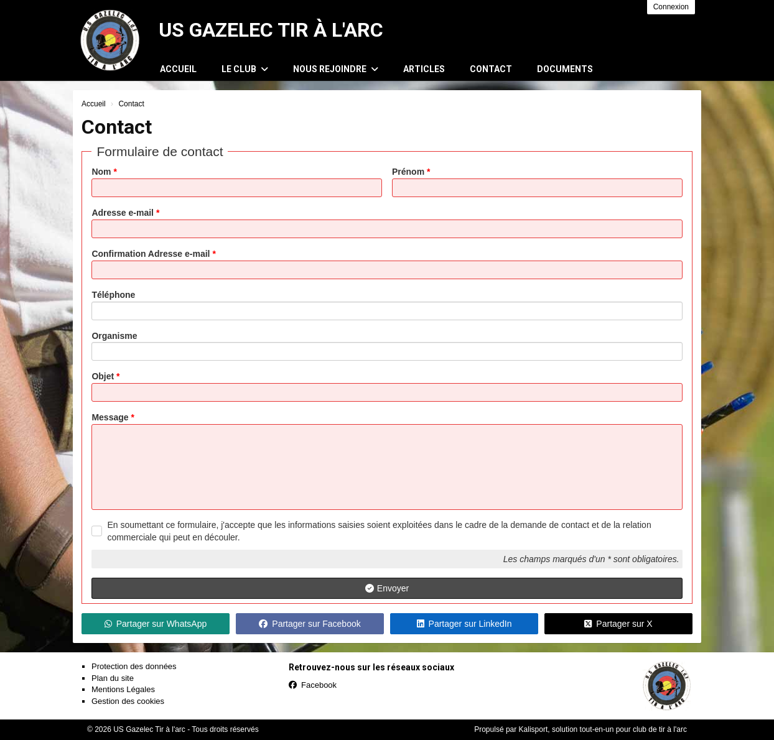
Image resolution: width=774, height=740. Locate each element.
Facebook (313, 685)
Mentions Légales (123, 689)
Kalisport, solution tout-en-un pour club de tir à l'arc (603, 729)
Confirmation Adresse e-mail (153, 254)
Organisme (114, 336)
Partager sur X (618, 624)
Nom (103, 172)
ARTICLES (424, 69)
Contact (491, 69)
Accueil (178, 69)
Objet (105, 376)
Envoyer (387, 588)
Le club (244, 69)
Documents (565, 69)
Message (112, 417)
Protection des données (134, 666)
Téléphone (113, 295)
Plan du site (112, 678)
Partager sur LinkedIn (464, 624)
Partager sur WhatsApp (156, 624)
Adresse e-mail (125, 213)
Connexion (671, 6)
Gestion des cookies (127, 701)
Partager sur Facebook (309, 624)
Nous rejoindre (335, 69)
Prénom (411, 172)
